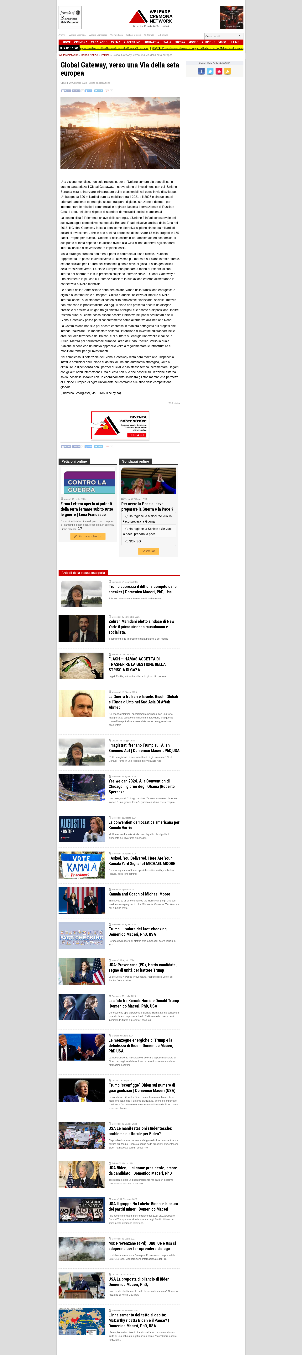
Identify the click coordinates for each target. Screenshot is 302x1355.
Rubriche (208, 42)
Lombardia (151, 42)
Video (222, 42)
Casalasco (99, 42)
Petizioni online (74, 461)
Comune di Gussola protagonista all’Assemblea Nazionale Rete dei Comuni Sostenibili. (108, 48)
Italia (167, 42)
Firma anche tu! (88, 536)
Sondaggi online (135, 461)
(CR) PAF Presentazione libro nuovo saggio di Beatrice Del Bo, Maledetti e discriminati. (206, 48)
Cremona (80, 42)
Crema (115, 42)
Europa (180, 42)
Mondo (193, 42)
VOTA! (148, 551)
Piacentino (132, 42)
